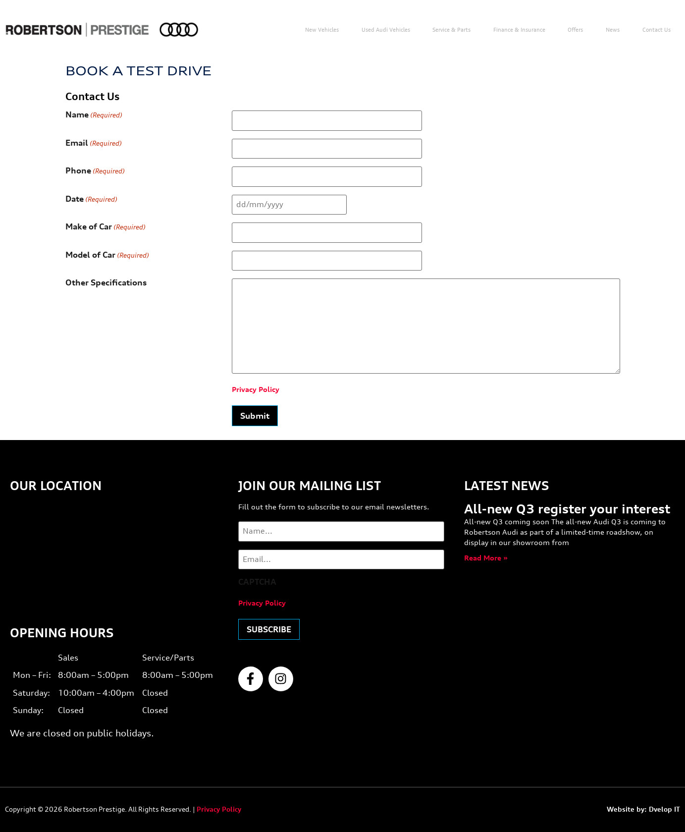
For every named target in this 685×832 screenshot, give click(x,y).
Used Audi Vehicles (386, 29)
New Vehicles (322, 29)
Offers (575, 29)
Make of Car (105, 226)
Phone (95, 170)
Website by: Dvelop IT (643, 809)
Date (91, 199)
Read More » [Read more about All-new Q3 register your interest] (486, 558)
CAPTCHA (257, 582)
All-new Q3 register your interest (567, 508)
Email (93, 143)
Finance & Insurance (519, 29)
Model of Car (107, 255)
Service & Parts (451, 29)
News (613, 29)
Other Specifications (106, 282)
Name (93, 115)
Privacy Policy (255, 389)
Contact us (656, 29)
